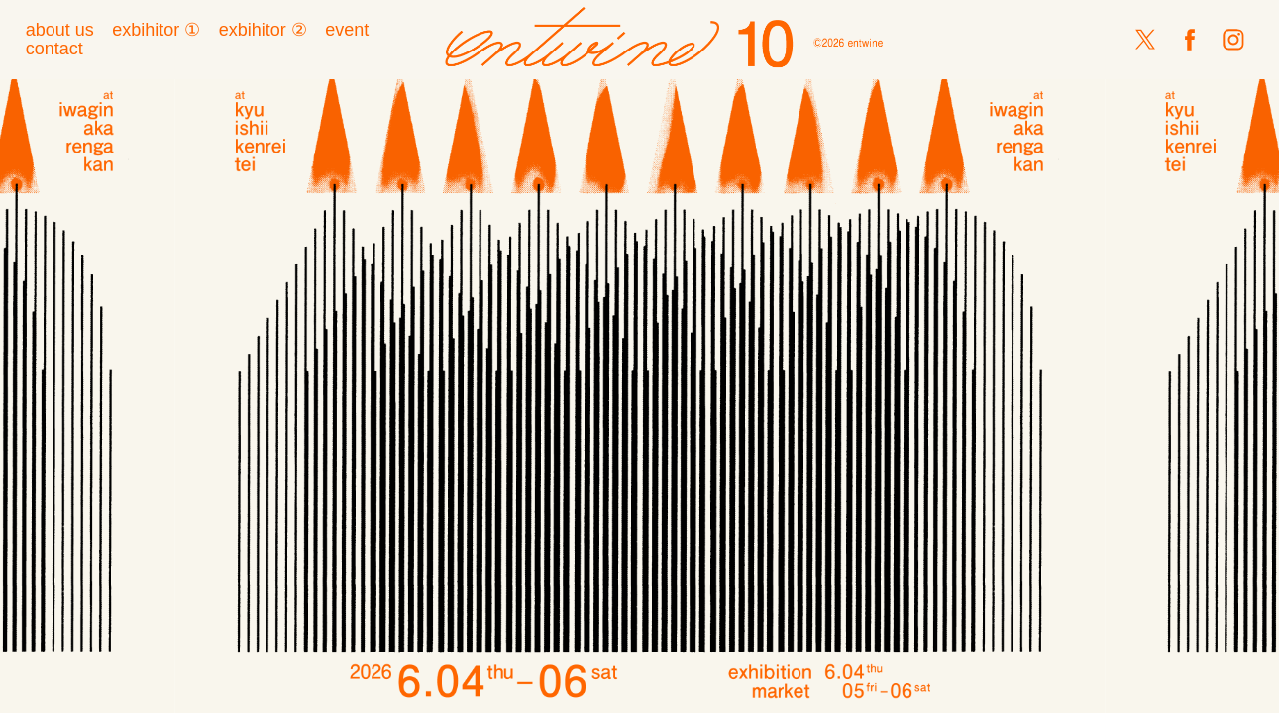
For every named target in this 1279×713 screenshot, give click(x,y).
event (347, 30)
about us (60, 30)
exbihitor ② (263, 30)
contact (54, 48)
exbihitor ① (156, 30)
